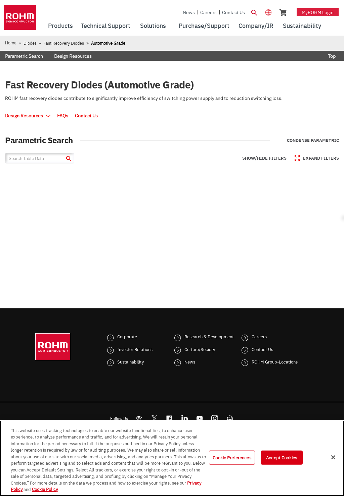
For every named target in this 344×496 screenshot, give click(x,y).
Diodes (30, 43)
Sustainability (130, 361)
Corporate (127, 336)
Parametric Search (24, 55)
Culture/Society (199, 349)
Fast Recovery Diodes (63, 43)
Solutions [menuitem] (153, 25)
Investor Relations (135, 349)
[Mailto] (230, 418)
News (189, 12)
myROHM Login (318, 12)
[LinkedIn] (184, 418)
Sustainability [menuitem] (302, 25)
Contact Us (233, 12)
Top (332, 55)
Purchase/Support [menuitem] (204, 25)
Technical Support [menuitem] (105, 25)
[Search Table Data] (39, 158)
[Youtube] (200, 418)
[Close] (333, 457)
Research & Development (209, 336)
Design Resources (73, 55)
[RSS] (139, 418)
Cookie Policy (45, 489)
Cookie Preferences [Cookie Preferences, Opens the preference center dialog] (232, 457)
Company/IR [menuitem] (256, 25)
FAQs (62, 115)
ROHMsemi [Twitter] (154, 418)
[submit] (68, 159)
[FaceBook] (169, 418)
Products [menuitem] (60, 25)
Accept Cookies (281, 457)
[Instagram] (215, 418)
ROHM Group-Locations (275, 361)
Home (10, 42)
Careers (208, 12)
